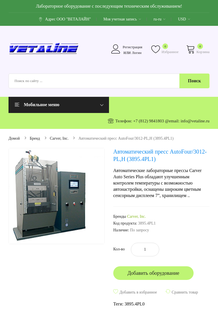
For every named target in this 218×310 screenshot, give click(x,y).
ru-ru (160, 19)
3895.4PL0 (135, 303)
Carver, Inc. (59, 138)
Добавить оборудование (153, 273)
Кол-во (119, 249)
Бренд (35, 138)
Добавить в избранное (138, 292)
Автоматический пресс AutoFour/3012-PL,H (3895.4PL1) (125, 138)
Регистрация (132, 47)
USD (184, 19)
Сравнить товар (185, 292)
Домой (14, 138)
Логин (136, 53)
